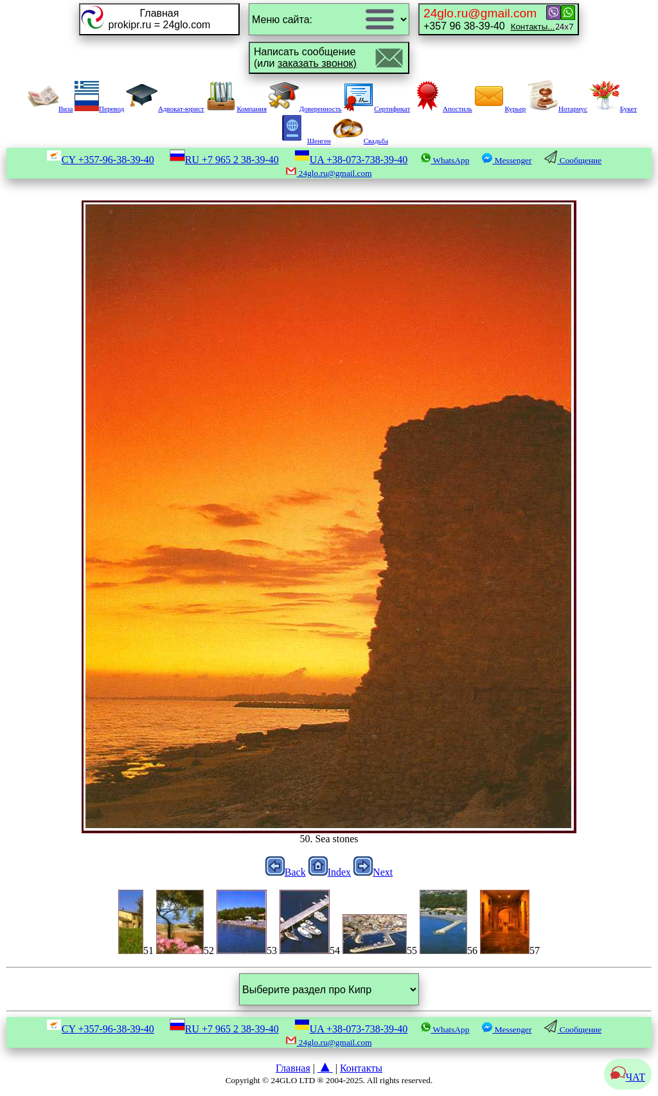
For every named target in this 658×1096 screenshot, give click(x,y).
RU (224, 159)
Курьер (500, 108)
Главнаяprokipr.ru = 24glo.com (160, 19)
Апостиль (442, 108)
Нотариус (557, 108)
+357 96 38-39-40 (489, 18)
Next (373, 872)
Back (285, 872)
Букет (613, 108)
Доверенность (305, 108)
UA (351, 159)
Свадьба (360, 141)
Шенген (303, 141)
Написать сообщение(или (305, 57)
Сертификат (376, 108)
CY (100, 159)
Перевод (99, 108)
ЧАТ (627, 1077)
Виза (50, 108)
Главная (293, 1068)
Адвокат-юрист (165, 108)
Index (329, 872)
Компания (236, 108)
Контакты (361, 1068)
